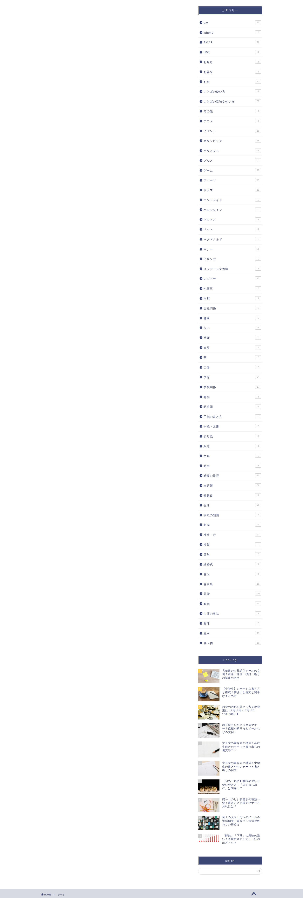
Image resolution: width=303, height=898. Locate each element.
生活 (232, 505)
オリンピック (232, 140)
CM (232, 22)
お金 (232, 82)
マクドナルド (232, 239)
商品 (232, 347)
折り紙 (232, 436)
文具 (232, 456)
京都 (232, 298)
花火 (232, 574)
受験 (232, 337)
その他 (232, 111)
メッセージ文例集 (232, 269)
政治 (232, 446)
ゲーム (232, 170)
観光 (232, 603)
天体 (232, 367)
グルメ (232, 160)
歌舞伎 (232, 495)
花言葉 (232, 584)
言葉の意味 (232, 613)
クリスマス (232, 150)
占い (232, 328)
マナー (232, 249)
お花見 (232, 72)
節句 (232, 554)
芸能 (232, 593)
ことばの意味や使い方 (232, 101)
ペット (232, 229)
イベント (232, 131)
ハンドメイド (232, 200)
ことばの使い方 (232, 91)
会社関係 (232, 308)
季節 (232, 377)
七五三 (232, 288)
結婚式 (232, 564)
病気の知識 (232, 515)
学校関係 (232, 387)
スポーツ (232, 180)
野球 (232, 623)
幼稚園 (232, 406)
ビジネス (232, 219)
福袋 (232, 544)
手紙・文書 (232, 426)
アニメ (232, 121)
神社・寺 (232, 535)
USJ (232, 52)
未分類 (232, 485)
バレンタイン (232, 209)
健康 (232, 318)
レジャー (232, 278)
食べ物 (232, 643)
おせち (232, 62)
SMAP (232, 42)
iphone (232, 32)
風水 (232, 633)
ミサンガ (232, 259)
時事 (232, 466)
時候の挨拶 (232, 475)
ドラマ (232, 190)
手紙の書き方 (232, 416)
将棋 (232, 397)
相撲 (232, 525)
